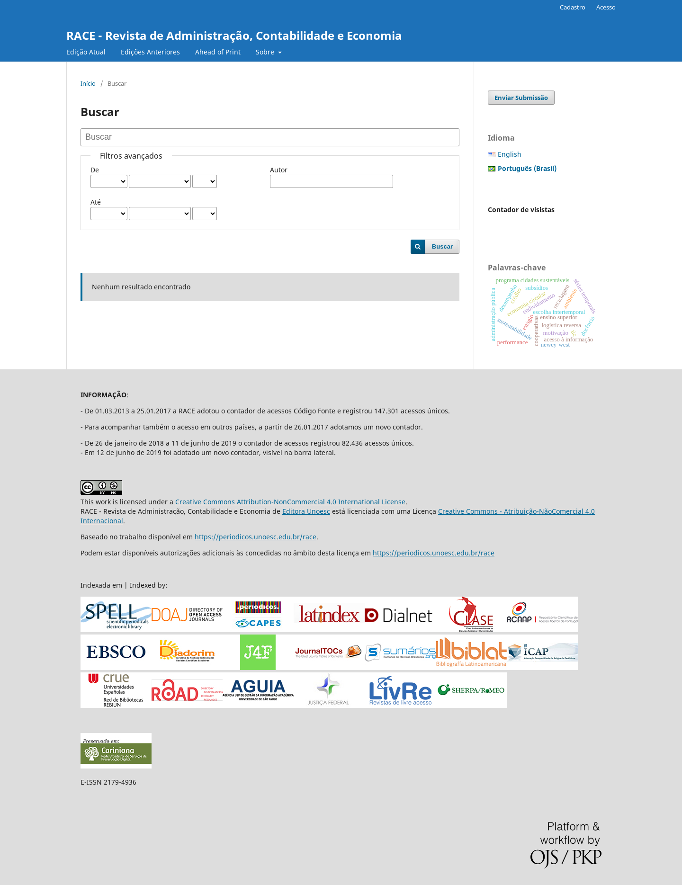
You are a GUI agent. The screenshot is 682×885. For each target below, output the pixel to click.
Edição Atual (86, 51)
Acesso (606, 7)
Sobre (266, 51)
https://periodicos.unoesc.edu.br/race (255, 536)
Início (88, 83)
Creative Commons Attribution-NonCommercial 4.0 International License (290, 501)
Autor (278, 169)
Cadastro (572, 7)
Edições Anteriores (150, 51)
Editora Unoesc (306, 511)
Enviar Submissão (521, 97)
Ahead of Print (218, 51)
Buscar (442, 246)
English (509, 154)
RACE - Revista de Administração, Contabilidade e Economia (234, 35)
